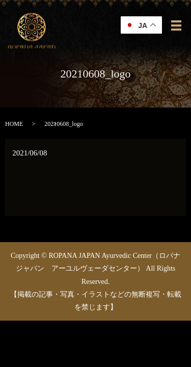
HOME (14, 123)
